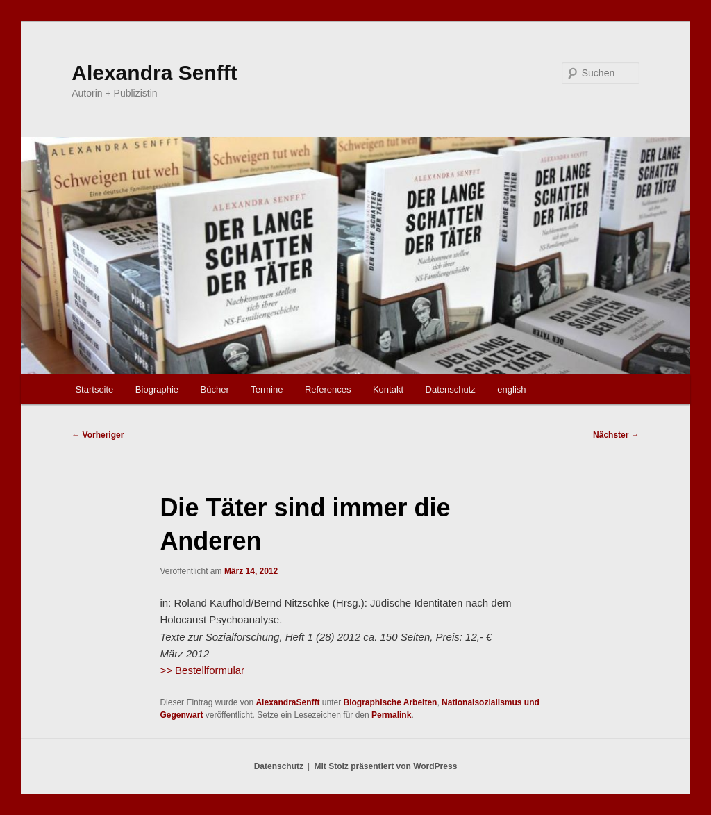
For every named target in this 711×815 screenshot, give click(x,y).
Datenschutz (451, 389)
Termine (267, 389)
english (511, 389)
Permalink (391, 715)
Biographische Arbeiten (390, 702)
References (328, 389)
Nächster (616, 435)
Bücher (215, 389)
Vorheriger (98, 435)
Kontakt (388, 389)
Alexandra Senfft (154, 72)
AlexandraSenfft (287, 702)
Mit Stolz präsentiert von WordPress (385, 766)
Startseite (94, 389)
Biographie (156, 389)
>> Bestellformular (202, 670)
